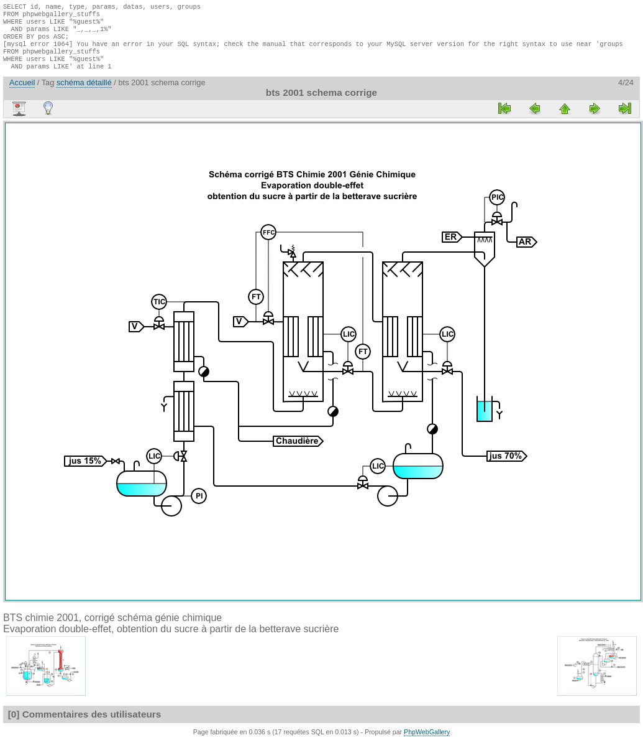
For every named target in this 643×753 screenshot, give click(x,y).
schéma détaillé (84, 93)
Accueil (22, 93)
